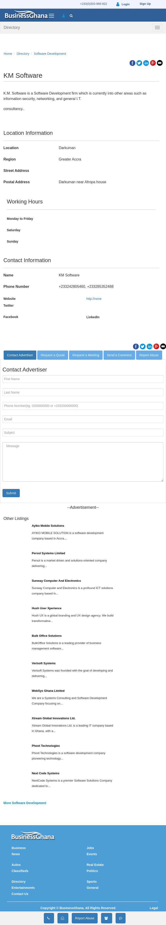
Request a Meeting (85, 355)
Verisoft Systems (44, 663)
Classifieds (20, 871)
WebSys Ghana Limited (48, 690)
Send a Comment (119, 355)
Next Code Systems (45, 773)
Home (8, 53)
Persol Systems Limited (48, 553)
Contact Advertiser (20, 355)
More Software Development (24, 803)
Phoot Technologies (46, 745)
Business (19, 848)
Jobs (90, 848)
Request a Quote (53, 355)
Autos (16, 865)
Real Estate (95, 865)
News (16, 854)
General (92, 888)
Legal (154, 908)
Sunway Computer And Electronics (56, 580)
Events (92, 854)
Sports (92, 881)
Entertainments (23, 888)
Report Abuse (149, 355)
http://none (94, 299)
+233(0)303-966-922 (93, 3)
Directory (12, 27)
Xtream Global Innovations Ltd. (53, 718)
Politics (92, 871)
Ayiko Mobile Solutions (48, 525)
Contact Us (20, 894)
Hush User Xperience (47, 608)
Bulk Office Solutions (47, 635)
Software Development (50, 53)
